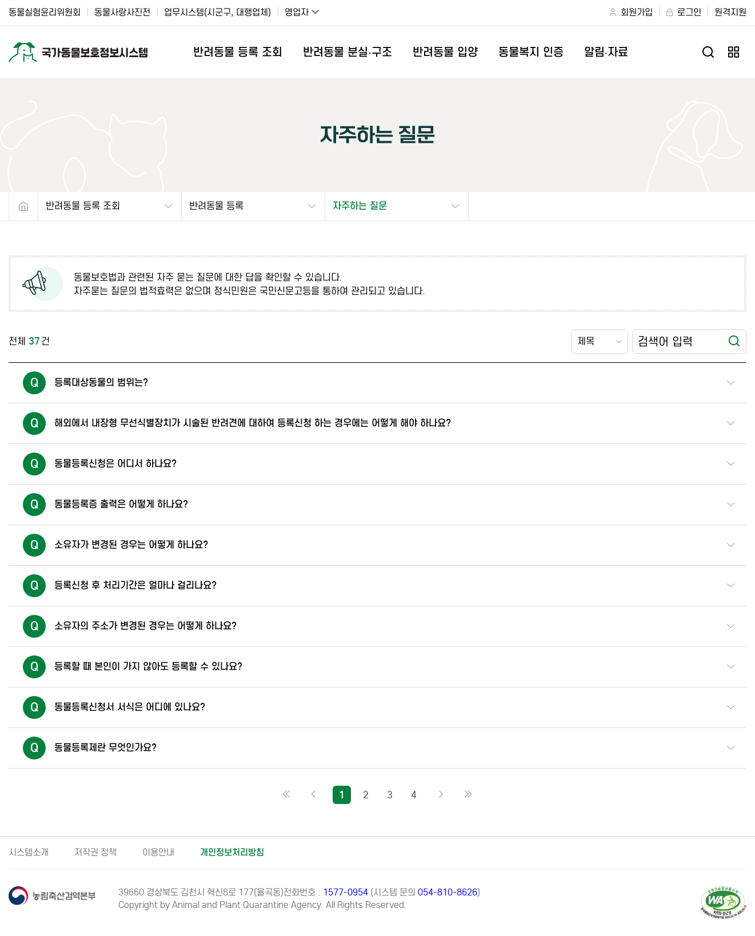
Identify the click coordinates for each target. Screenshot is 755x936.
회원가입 (637, 12)
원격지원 (730, 12)
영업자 (297, 12)
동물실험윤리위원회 (45, 12)
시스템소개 (29, 852)
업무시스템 (217, 12)
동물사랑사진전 (122, 12)
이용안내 (158, 852)
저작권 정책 (95, 852)
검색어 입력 (665, 341)
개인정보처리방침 (232, 852)
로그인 (689, 12)
